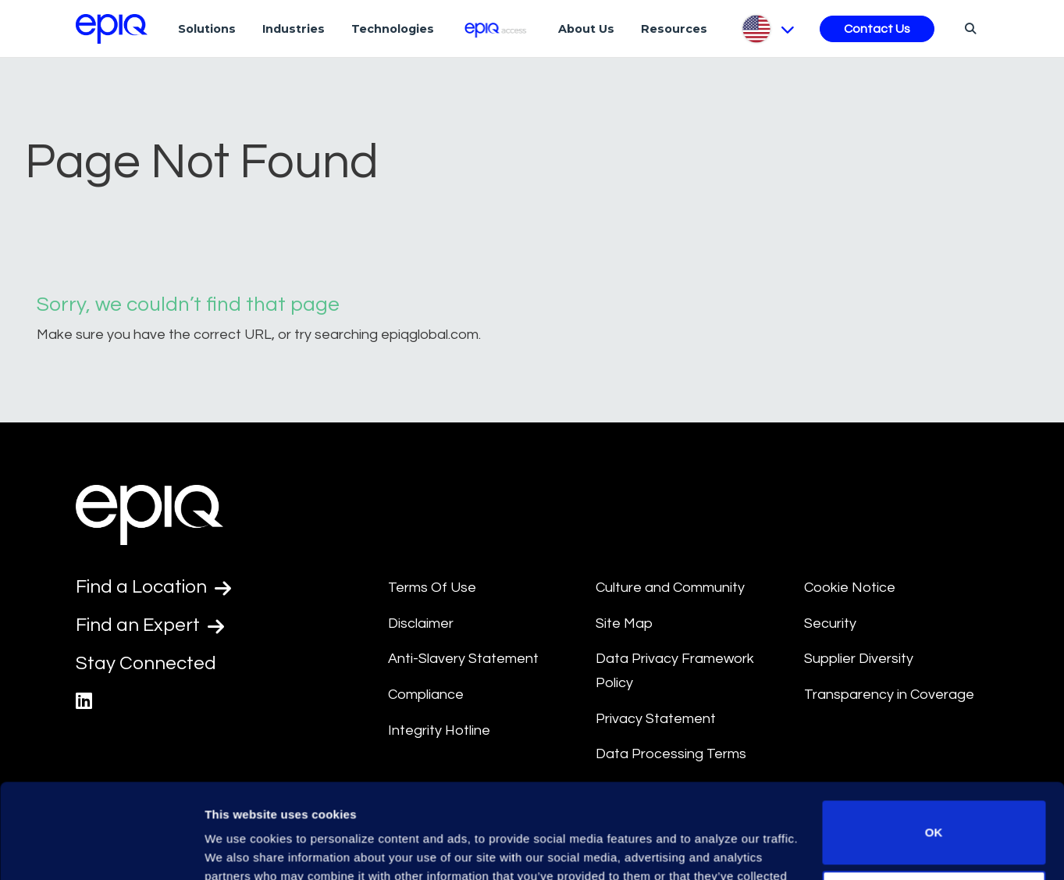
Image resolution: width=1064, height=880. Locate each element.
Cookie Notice (849, 587)
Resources (674, 29)
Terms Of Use (432, 587)
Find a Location (153, 587)
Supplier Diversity (858, 658)
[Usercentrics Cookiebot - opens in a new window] (101, 849)
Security (830, 623)
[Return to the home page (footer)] (112, 29)
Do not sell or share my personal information (934, 813)
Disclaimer (421, 623)
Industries (293, 29)
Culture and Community (670, 587)
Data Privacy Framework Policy (675, 670)
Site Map (624, 623)
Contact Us (877, 29)
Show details (241, 849)
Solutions (207, 29)
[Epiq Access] (496, 28)
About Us (586, 29)
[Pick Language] (767, 29)
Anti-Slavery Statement (463, 658)
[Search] (968, 28)
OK (934, 743)
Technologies (392, 29)
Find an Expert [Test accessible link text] (150, 625)
